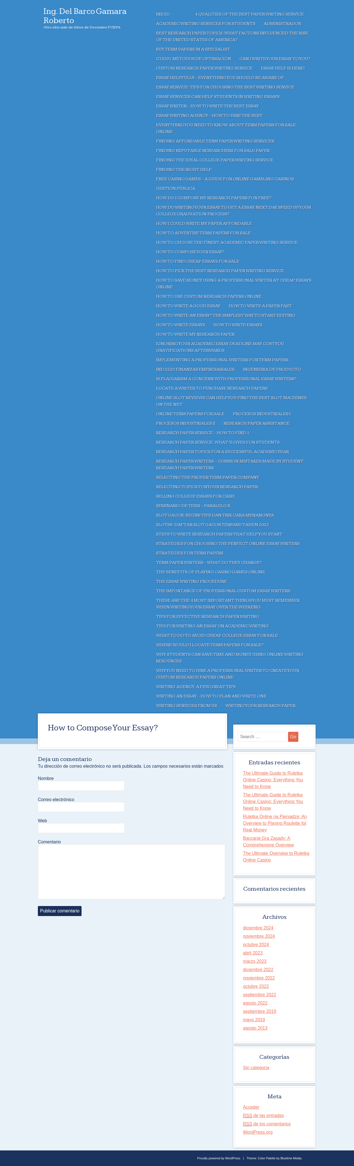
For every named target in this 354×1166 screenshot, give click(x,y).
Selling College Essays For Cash (195, 496)
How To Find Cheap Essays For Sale (197, 261)
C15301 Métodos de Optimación (193, 59)
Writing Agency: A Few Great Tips (196, 686)
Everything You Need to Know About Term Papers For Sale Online (226, 128)
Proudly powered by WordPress (218, 1158)
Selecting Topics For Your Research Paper (207, 487)
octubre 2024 (256, 944)
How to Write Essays (180, 325)
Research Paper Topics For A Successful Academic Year (222, 452)
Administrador (282, 23)
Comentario (49, 842)
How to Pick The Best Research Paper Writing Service (220, 271)
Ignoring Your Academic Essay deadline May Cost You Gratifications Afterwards (220, 347)
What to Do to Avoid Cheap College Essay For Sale (217, 635)
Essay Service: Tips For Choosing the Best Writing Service (225, 87)
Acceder (251, 1107)
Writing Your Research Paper (260, 705)
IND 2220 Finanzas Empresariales (195, 369)
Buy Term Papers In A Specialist (193, 49)
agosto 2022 (255, 1003)
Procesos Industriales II (185, 423)
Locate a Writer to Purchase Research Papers (212, 388)
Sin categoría (256, 1067)
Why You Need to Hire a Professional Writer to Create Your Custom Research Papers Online (227, 674)
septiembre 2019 (259, 1011)
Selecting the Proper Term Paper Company (207, 477)
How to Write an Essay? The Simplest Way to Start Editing (226, 315)
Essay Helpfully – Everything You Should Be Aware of (220, 77)
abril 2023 (252, 953)
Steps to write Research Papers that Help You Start (219, 534)
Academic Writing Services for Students (205, 23)
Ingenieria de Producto (272, 369)
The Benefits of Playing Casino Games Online (210, 572)
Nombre (47, 778)
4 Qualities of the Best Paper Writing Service (249, 14)
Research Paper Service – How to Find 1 (203, 433)
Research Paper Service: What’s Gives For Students (218, 442)
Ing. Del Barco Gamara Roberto (85, 16)
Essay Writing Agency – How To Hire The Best (209, 115)
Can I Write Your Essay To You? (275, 59)
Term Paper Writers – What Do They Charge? (209, 562)
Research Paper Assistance (257, 423)
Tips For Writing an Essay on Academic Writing (212, 626)
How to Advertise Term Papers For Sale (203, 233)
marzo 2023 (255, 961)
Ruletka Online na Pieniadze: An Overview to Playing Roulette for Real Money (275, 823)
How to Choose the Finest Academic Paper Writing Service (227, 242)
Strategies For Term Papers (189, 553)
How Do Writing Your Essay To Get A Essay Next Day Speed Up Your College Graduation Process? (233, 211)
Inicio (163, 14)
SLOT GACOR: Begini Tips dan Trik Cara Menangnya (215, 515)
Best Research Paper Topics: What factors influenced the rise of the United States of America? (232, 37)
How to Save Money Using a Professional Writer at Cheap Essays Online (233, 284)
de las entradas (263, 1115)
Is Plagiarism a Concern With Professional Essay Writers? (226, 379)
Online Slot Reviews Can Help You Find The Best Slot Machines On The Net (231, 401)
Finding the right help (184, 169)
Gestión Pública (175, 188)
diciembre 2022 (258, 969)
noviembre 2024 (259, 936)
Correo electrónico (57, 799)
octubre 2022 (256, 986)
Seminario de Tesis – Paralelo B (193, 506)
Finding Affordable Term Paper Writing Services (215, 141)
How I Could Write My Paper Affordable (204, 223)
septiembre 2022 (259, 994)
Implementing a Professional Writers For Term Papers (222, 360)
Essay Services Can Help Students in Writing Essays (218, 96)
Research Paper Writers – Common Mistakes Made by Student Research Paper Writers (230, 465)
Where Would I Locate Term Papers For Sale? (210, 645)
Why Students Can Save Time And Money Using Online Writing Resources (230, 658)
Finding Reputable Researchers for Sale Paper (213, 150)
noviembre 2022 (259, 978)
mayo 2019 (254, 1019)
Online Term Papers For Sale (190, 414)
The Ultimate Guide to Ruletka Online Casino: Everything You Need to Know (273, 780)
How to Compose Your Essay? (190, 252)
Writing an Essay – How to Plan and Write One (211, 696)
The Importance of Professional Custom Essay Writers (223, 591)
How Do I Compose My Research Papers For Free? (214, 198)
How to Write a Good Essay (188, 306)
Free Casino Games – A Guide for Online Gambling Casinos (225, 179)
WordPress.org (257, 1132)
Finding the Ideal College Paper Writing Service (215, 160)
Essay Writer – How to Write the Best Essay (207, 106)
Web (42, 821)
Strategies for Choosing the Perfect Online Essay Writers (228, 543)
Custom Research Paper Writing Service (204, 68)
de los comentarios (267, 1123)
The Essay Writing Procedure (191, 581)
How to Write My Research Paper (195, 334)
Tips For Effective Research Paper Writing (207, 616)
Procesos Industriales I (262, 414)
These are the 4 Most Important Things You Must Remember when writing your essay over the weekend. (228, 604)
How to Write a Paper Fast (260, 306)
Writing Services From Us (186, 705)
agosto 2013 (255, 1028)
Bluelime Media (291, 1158)
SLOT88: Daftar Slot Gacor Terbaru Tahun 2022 (212, 524)
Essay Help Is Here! (283, 68)
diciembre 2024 (258, 928)
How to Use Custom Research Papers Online (209, 296)
